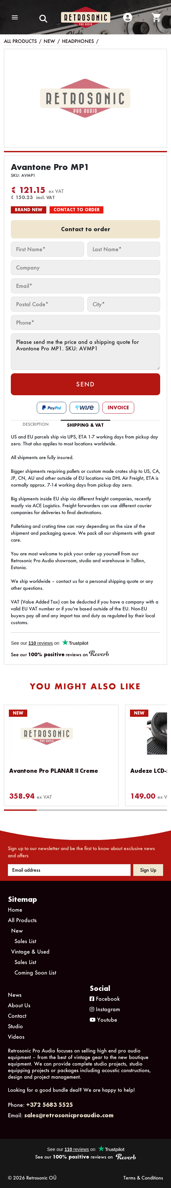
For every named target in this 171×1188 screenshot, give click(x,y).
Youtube (103, 1019)
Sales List (25, 940)
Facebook (105, 998)
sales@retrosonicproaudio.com (69, 1115)
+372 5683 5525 (49, 1104)
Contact (17, 1015)
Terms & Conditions (143, 1178)
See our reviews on (60, 654)
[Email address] (69, 870)
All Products (20, 41)
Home (15, 909)
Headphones (78, 41)
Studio (15, 1026)
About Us (19, 1005)
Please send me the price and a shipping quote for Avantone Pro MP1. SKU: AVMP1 (85, 351)
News (15, 994)
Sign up (148, 870)
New (49, 41)
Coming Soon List (35, 972)
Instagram (105, 1009)
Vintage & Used (30, 951)
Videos (16, 1036)
